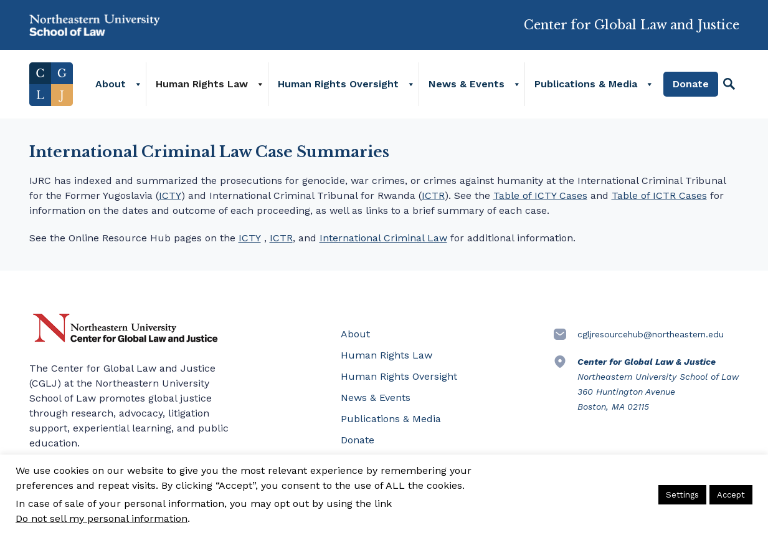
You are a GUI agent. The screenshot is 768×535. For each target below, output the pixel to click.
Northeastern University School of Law (94, 25)
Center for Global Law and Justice (631, 19)
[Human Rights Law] (259, 84)
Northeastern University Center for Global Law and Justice (125, 328)
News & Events (467, 84)
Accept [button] (731, 494)
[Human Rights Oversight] (410, 84)
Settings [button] (682, 494)
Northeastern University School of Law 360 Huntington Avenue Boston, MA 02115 (658, 384)
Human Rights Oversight (338, 84)
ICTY (170, 195)
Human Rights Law (202, 84)
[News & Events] (516, 84)
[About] (137, 84)
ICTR (433, 195)
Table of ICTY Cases (540, 195)
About (110, 84)
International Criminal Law (383, 238)
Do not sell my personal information (101, 518)
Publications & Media (585, 84)
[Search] (728, 84)
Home (51, 84)
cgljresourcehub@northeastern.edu (650, 334)
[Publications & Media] (648, 84)
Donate (691, 84)
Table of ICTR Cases (659, 195)
